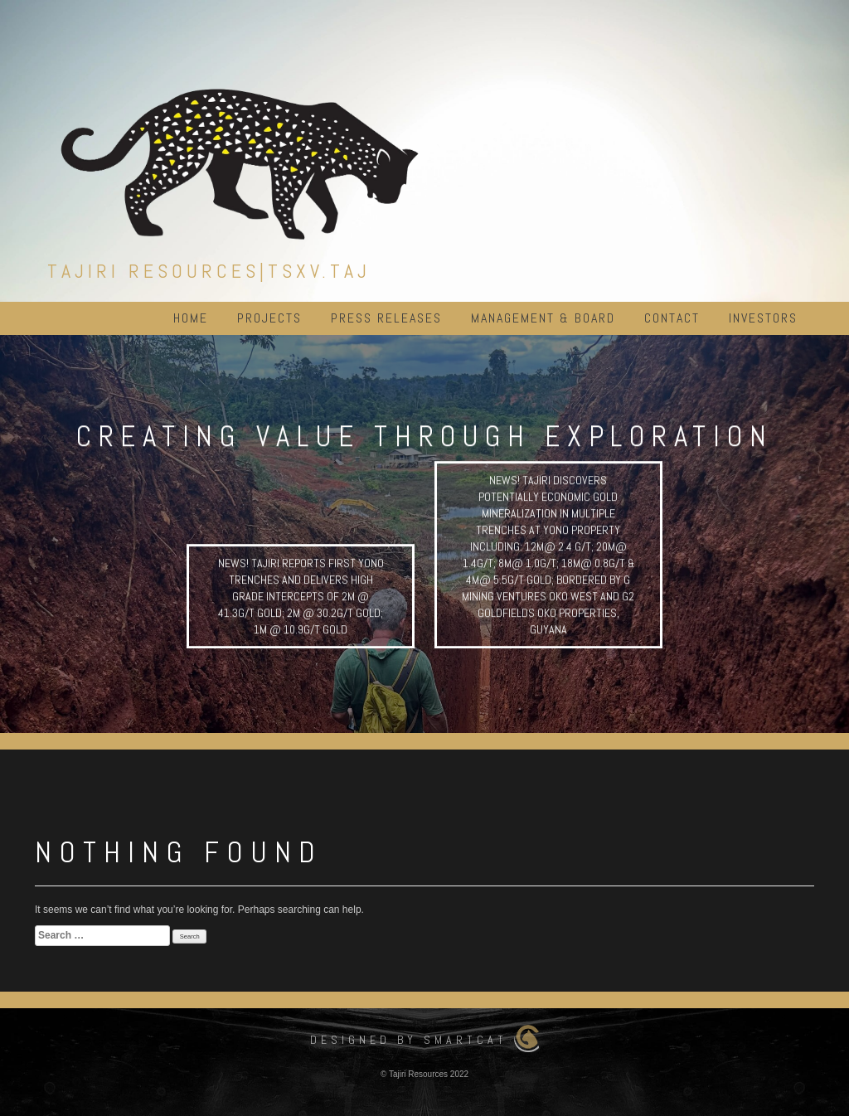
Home (190, 318)
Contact (672, 318)
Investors (763, 318)
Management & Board (543, 318)
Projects (269, 318)
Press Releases (386, 318)
